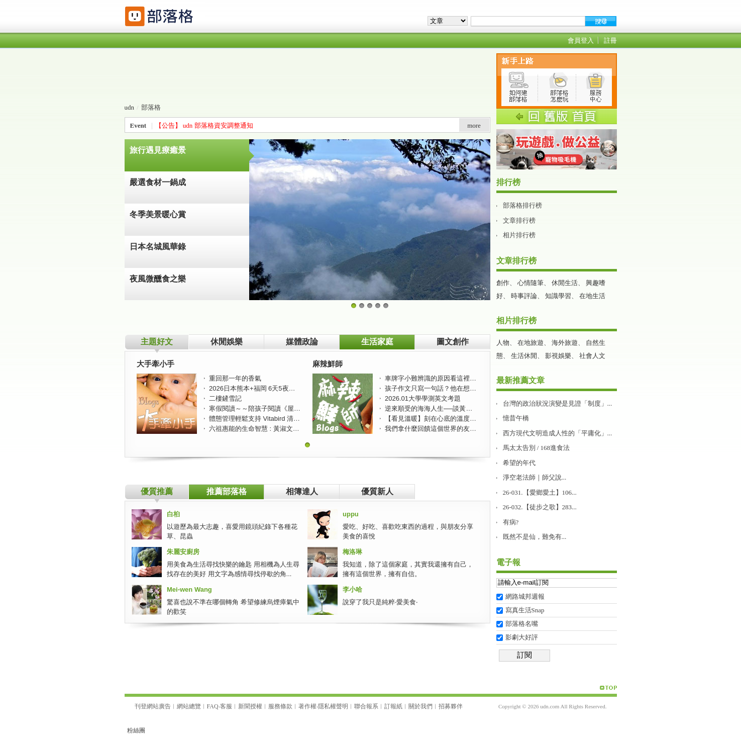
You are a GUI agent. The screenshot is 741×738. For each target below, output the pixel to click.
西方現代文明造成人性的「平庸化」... (557, 433)
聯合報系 (366, 706)
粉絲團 (136, 730)
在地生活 (592, 296)
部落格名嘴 (521, 623)
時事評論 (524, 296)
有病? (511, 522)
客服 (226, 706)
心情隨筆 (530, 283)
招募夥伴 (451, 706)
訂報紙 (393, 706)
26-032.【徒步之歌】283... (540, 507)
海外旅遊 (565, 342)
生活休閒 (524, 355)
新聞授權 (250, 706)
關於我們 (420, 706)
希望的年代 (519, 463)
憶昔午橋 (516, 418)
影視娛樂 (558, 355)
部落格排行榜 (522, 205)
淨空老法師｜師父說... (535, 477)
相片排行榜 (519, 235)
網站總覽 (189, 706)
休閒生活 (565, 283)
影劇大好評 (521, 637)
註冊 (610, 40)
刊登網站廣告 (153, 706)
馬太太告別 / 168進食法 (536, 447)
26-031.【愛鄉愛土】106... (540, 492)
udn (130, 107)
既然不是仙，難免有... (535, 536)
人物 (502, 342)
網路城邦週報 (525, 596)
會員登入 (581, 40)
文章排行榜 (519, 220)
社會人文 (592, 355)
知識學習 (558, 296)
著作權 (307, 706)
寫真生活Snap (525, 610)
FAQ (213, 706)
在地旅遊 (530, 342)
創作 (502, 283)
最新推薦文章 (520, 380)
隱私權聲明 (333, 706)
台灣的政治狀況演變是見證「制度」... (557, 403)
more (474, 125)
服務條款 (280, 706)
